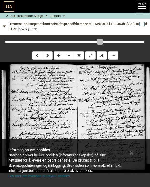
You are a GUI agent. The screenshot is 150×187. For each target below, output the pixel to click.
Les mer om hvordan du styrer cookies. (39, 176)
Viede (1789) (28, 29)
